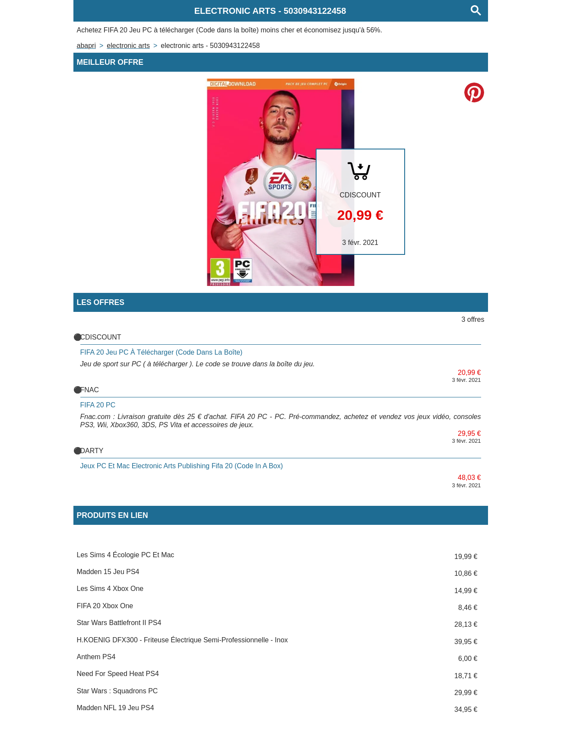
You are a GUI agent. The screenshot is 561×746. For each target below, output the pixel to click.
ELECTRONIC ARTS (128, 45)
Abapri (86, 45)
